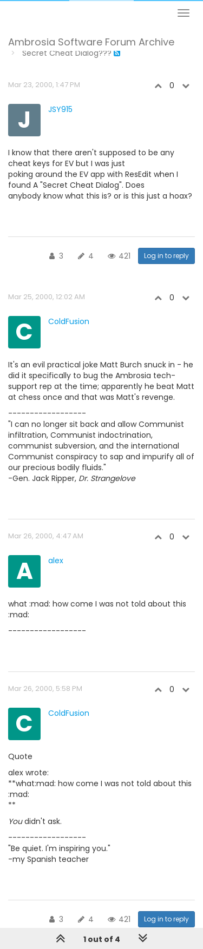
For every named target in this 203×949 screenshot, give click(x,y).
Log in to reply (166, 255)
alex (55, 560)
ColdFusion (68, 321)
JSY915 (60, 109)
